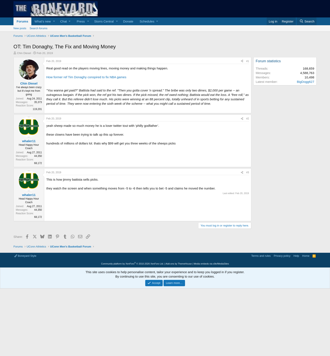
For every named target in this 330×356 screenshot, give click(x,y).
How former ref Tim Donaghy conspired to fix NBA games (86, 77)
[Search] (307, 21)
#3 (247, 172)
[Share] (242, 61)
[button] (54, 21)
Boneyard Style (25, 255)
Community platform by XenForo (132, 263)
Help (296, 255)
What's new (43, 21)
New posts (19, 28)
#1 (247, 61)
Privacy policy (282, 255)
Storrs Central (104, 21)
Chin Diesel (24, 53)
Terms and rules (261, 255)
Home (306, 255)
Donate (128, 21)
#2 (247, 118)
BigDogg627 (305, 81)
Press (81, 21)
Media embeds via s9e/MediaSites (211, 263)
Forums (22, 21)
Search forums (39, 28)
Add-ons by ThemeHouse (179, 263)
